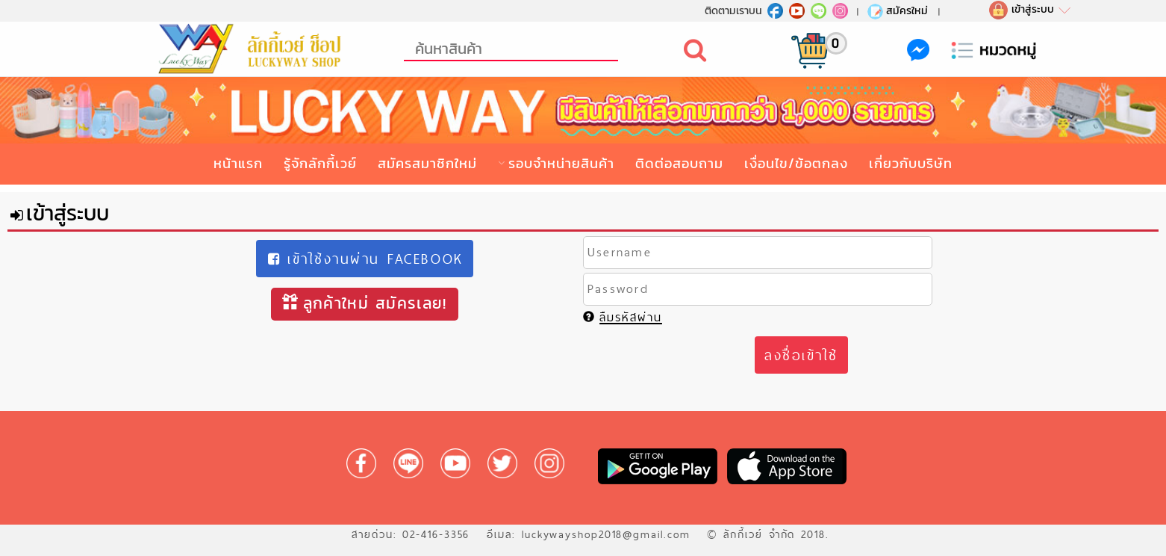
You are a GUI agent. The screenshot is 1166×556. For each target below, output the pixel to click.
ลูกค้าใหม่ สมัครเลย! (364, 303)
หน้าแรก (238, 163)
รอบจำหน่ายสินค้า (561, 163)
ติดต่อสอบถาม (679, 163)
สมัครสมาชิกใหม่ (427, 163)
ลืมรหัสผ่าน (622, 317)
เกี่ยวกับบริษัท (911, 163)
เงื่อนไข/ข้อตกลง (796, 163)
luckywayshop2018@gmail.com (606, 534)
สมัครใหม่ (897, 10)
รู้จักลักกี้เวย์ (320, 163)
